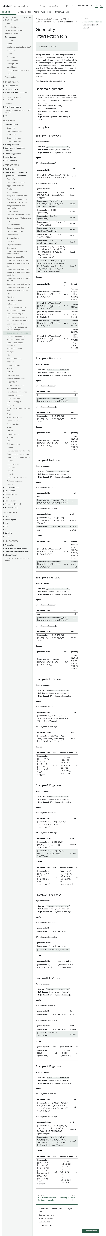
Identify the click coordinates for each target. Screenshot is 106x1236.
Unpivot (10, 471)
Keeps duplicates (13, 365)
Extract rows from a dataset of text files (18, 279)
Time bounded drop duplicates (19, 451)
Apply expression (13, 192)
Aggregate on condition (16, 182)
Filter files (10, 297)
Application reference (13, 34)
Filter (9, 294)
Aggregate (11, 179)
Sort (8, 441)
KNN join (10, 362)
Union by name (13, 464)
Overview (8, 24)
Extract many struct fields (16, 257)
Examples (86, 28)
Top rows (10, 461)
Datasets (10, 40)
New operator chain (14, 388)
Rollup (9, 427)
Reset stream (12, 134)
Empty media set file (14, 245)
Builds (9, 54)
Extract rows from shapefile (17, 290)
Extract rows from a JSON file (18, 269)
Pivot (9, 414)
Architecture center (42, 12)
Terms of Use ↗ (44, 1222)
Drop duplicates (13, 238)
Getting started (24, 12)
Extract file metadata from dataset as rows (17, 253)
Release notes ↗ (11, 77)
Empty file (10, 241)
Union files (11, 467)
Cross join (10, 221)
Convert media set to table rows (19, 218)
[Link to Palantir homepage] (7, 6)
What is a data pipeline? (14, 30)
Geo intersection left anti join (18, 320)
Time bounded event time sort (18, 457)
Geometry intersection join (17, 333)
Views (9, 74)
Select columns (13, 434)
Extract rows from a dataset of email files (18, 274)
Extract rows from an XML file (18, 287)
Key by (9, 368)
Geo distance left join (15, 314)
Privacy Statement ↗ (46, 1218)
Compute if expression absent (18, 215)
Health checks (12, 60)
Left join (10, 372)
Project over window (14, 417)
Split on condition (13, 444)
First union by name (14, 300)
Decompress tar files (15, 231)
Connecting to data (12, 27)
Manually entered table (16, 378)
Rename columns (13, 421)
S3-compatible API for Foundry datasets (17, 559)
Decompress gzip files (15, 228)
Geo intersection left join (16, 324)
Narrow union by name (15, 385)
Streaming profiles (14, 141)
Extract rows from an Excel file (18, 284)
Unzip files (11, 474)
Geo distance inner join (16, 310)
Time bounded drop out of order (19, 454)
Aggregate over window (16, 186)
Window (10, 484)
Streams (10, 44)
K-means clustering (14, 358)
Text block (10, 447)
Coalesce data (12, 211)
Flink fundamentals (14, 131)
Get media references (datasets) (15, 344)
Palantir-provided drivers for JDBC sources (18, 111)
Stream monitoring (14, 138)
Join (8, 355)
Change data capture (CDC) (18, 70)
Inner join (10, 352)
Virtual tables (12, 67)
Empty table (11, 248)
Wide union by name (15, 481)
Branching (11, 50)
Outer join (10, 405)
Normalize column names (17, 392)
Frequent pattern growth (16, 307)
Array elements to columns (17, 202)
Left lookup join (13, 375)
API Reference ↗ (85, 6)
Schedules (11, 57)
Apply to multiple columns (17, 199)
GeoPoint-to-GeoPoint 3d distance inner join (17, 328)
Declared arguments (91, 25)
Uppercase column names (17, 477)
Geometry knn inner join (16, 336)
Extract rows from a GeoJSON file (18, 265)
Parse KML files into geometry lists (18, 410)
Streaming (11, 128)
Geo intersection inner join (17, 317)
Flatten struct (12, 304)
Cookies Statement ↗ (47, 1215)
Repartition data (13, 424)
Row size (10, 431)
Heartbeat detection (14, 348)
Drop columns (12, 235)
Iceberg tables (12, 64)
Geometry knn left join (15, 339)
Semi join (10, 437)
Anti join (10, 189)
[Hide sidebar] (30, 17)
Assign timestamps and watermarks (16, 207)
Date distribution (13, 225)
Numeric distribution (15, 395)
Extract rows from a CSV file (17, 260)
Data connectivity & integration (49, 19)
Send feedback (91, 1231)
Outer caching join (14, 398)
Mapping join (12, 382)
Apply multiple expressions (17, 196)
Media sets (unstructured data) (19, 47)
